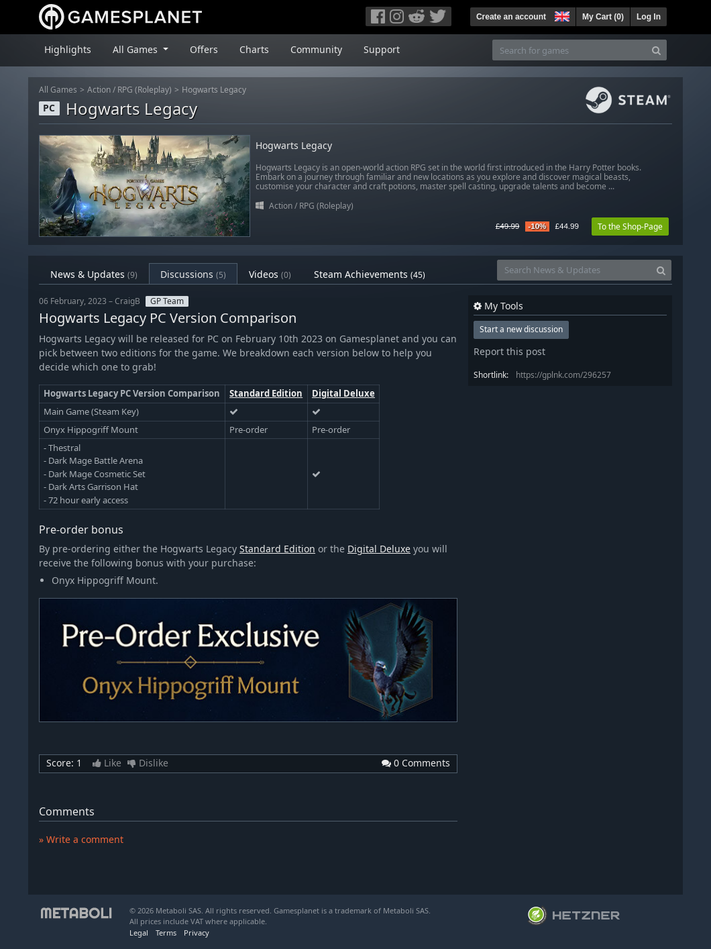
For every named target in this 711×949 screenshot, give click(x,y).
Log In (649, 16)
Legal (138, 933)
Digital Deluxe (343, 393)
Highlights (67, 49)
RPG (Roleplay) (144, 90)
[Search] (656, 50)
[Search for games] (569, 50)
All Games (58, 90)
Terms (166, 933)
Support (382, 49)
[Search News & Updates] (574, 270)
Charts (254, 49)
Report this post (509, 351)
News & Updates (94, 274)
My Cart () (603, 16)
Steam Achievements (369, 274)
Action (99, 90)
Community (316, 49)
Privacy (196, 933)
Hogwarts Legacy (214, 90)
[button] (560, 14)
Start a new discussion (521, 329)
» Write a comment (81, 839)
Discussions (193, 274)
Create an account (511, 16)
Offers (204, 49)
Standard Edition (266, 393)
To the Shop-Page (630, 226)
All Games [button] (136, 49)
